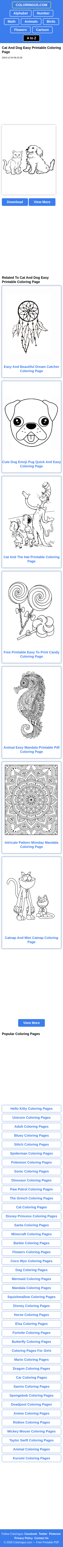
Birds (51, 21)
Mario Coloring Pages (31, 1359)
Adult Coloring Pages (31, 1126)
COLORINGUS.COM (31, 5)
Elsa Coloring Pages (31, 1324)
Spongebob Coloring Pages (31, 1395)
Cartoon (42, 30)
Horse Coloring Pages (31, 1315)
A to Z (31, 38)
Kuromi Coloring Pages (31, 1458)
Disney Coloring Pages (31, 1306)
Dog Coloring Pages (31, 1270)
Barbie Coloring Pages (31, 1243)
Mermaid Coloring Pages (31, 1279)
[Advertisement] (31, 92)
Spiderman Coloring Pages (31, 1153)
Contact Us (41, 1538)
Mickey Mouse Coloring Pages (31, 1431)
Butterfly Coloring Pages (31, 1342)
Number (43, 13)
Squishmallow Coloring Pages (31, 1297)
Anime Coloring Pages (31, 1413)
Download (15, 202)
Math (12, 21)
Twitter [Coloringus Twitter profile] (43, 1533)
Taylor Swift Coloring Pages (31, 1440)
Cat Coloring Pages (31, 1207)
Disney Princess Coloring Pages (31, 1216)
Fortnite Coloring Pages (31, 1333)
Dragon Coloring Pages (31, 1368)
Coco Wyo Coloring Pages (32, 1261)
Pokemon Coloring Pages (31, 1162)
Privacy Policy (23, 1538)
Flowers (20, 30)
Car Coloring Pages (31, 1377)
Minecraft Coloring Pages (31, 1234)
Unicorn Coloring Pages (31, 1117)
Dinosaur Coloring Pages (31, 1180)
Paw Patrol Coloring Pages (31, 1189)
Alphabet (20, 13)
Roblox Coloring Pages (31, 1422)
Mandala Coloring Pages (31, 1288)
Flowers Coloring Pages (31, 1252)
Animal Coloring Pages (31, 1449)
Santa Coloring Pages (31, 1225)
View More (42, 202)
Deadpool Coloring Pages (31, 1404)
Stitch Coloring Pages (31, 1144)
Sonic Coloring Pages (31, 1171)
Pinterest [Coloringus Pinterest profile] (54, 1533)
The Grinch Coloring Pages (31, 1198)
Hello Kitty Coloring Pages (31, 1108)
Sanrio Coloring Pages (31, 1386)
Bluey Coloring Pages (31, 1135)
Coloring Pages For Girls (31, 1350)
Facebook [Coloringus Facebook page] (31, 1533)
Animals (31, 21)
